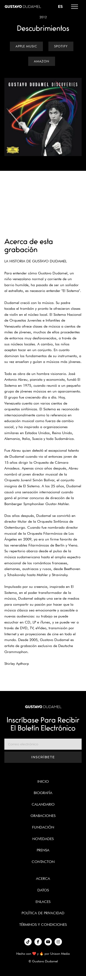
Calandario (43, 804)
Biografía (43, 793)
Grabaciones (43, 815)
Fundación (43, 827)
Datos (43, 890)
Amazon (41, 61)
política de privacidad (43, 913)
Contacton (43, 861)
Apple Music (26, 46)
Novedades (43, 839)
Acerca (43, 878)
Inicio (43, 781)
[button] (74, 6)
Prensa (43, 850)
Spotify (61, 46)
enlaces (43, 901)
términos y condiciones (43, 924)
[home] (22, 6)
